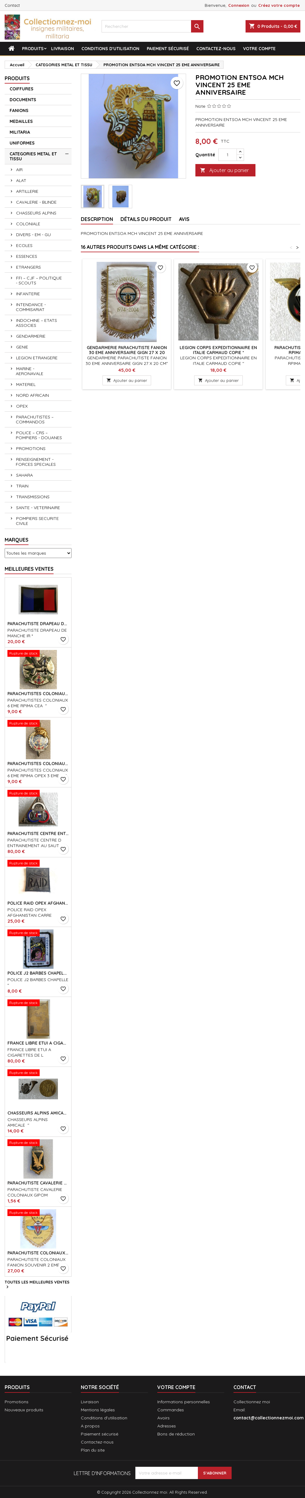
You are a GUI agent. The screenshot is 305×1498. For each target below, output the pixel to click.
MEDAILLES (21, 121)
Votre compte (259, 48)
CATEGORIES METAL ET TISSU (33, 156)
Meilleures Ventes (29, 569)
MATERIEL (26, 384)
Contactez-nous (216, 48)
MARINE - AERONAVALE (29, 371)
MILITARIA (20, 132)
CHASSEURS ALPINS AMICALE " (38, 1113)
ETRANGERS (28, 267)
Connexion (238, 5)
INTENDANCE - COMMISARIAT (31, 307)
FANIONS (19, 110)
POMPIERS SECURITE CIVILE (37, 521)
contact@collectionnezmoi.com (268, 1418)
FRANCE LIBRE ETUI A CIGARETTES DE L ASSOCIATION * (38, 1043)
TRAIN (22, 486)
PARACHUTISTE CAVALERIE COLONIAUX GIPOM (38, 1182)
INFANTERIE (28, 294)
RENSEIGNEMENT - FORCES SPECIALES (36, 462)
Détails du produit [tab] (146, 219)
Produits (33, 48)
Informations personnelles (183, 1402)
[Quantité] (227, 155)
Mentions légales (98, 1410)
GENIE (22, 347)
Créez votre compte (279, 5)
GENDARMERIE (31, 336)
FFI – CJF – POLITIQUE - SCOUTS (39, 280)
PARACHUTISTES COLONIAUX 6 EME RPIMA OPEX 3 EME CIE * (38, 763)
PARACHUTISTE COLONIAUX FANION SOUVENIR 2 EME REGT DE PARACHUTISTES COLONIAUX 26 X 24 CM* (38, 1252)
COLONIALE (28, 224)
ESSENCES (26, 256)
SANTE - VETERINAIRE (38, 507)
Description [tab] (97, 219)
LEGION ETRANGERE (37, 358)
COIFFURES (21, 89)
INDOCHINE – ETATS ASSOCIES (36, 323)
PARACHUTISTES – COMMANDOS (35, 419)
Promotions (16, 1402)
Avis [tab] (184, 219)
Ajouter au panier (224, 170)
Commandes (170, 1410)
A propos (90, 1426)
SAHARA (24, 475)
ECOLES (24, 245)
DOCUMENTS (23, 99)
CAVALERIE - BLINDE (36, 202)
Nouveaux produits (24, 1410)
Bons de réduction (176, 1434)
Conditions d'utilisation (110, 48)
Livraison (62, 48)
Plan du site (93, 1450)
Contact (12, 5)
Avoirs (163, 1418)
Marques (16, 540)
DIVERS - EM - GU (33, 234)
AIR (19, 169)
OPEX (22, 406)
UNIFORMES (22, 143)
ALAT (21, 180)
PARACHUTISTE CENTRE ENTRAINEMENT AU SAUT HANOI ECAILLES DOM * (38, 833)
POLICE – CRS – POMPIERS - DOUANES (39, 435)
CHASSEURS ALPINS (36, 213)
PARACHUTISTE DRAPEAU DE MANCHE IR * (38, 623)
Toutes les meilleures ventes (37, 1285)
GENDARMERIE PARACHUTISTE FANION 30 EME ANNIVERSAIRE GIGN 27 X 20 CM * (127, 352)
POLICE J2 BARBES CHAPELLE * (38, 973)
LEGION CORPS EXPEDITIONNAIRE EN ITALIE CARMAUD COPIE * (218, 350)
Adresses (166, 1426)
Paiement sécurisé (168, 48)
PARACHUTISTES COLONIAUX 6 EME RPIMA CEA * (38, 693)
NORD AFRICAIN (32, 395)
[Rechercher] (152, 26)
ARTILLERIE (27, 191)
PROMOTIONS (31, 448)
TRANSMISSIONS (33, 497)
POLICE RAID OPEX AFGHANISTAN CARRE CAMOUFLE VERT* (38, 903)
